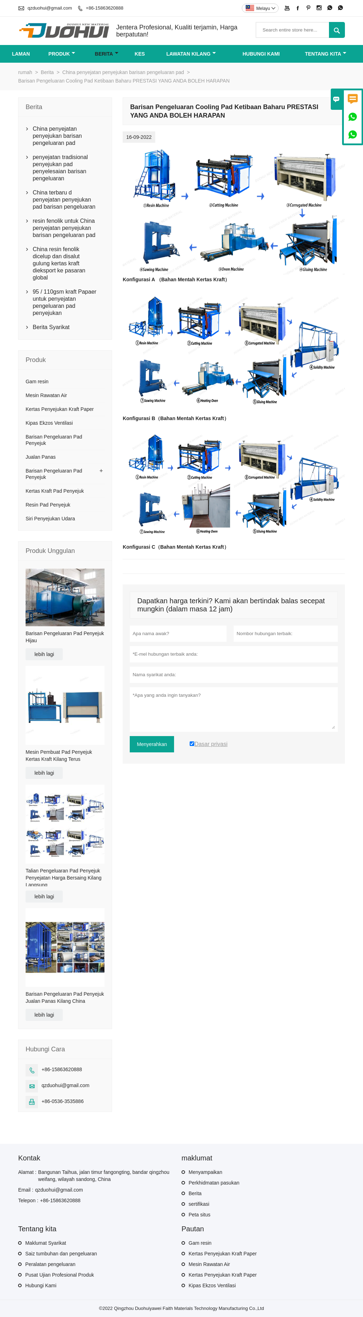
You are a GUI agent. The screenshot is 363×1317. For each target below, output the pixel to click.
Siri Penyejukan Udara (50, 518)
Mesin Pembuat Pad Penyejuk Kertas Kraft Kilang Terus (59, 755)
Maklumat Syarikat (45, 1243)
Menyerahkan (152, 744)
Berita (106, 54)
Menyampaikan (205, 1172)
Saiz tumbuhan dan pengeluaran (61, 1253)
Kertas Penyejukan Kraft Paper (60, 409)
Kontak (29, 1158)
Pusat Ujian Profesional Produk (59, 1275)
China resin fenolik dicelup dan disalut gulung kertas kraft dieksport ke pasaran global (59, 263)
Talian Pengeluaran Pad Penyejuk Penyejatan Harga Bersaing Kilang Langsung (63, 878)
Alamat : (27, 1172)
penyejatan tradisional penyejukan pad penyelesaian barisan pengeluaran (60, 167)
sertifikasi (199, 1204)
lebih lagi (44, 654)
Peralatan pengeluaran (50, 1264)
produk (62, 54)
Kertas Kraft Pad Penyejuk (55, 491)
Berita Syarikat (51, 327)
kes (140, 54)
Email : (25, 1190)
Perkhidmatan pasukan (214, 1183)
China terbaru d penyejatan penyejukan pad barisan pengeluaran (64, 200)
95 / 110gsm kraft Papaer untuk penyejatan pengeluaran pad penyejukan (64, 302)
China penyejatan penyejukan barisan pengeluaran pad (123, 72)
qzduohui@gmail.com (50, 8)
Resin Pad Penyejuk (48, 505)
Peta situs (199, 1214)
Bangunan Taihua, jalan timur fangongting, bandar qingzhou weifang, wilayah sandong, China (103, 1175)
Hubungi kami (261, 54)
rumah (25, 72)
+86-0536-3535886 (62, 1101)
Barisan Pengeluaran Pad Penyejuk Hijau (65, 637)
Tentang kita (325, 54)
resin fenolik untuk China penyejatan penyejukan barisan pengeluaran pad (64, 228)
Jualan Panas (41, 457)
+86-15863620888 (104, 8)
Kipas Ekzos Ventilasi (49, 423)
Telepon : (28, 1200)
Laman (21, 54)
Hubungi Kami (40, 1285)
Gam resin (37, 381)
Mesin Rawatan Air (46, 395)
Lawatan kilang (191, 54)
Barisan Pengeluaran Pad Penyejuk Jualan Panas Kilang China (65, 997)
